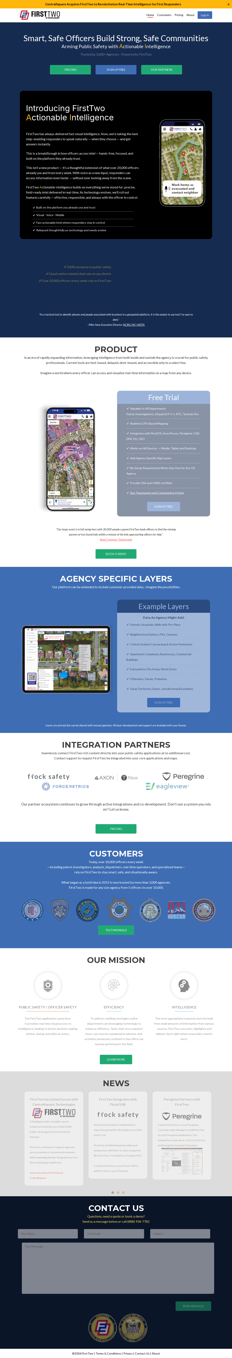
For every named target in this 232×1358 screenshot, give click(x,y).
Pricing (179, 15)
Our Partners (161, 69)
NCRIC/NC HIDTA (134, 324)
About (190, 15)
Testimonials (116, 930)
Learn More (116, 1059)
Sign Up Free (116, 69)
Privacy (128, 1353)
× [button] (228, 4)
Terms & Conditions (108, 1353)
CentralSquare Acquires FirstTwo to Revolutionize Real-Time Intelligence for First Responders (113, 4)
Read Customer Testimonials (116, 539)
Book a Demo (116, 554)
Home (150, 15)
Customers (164, 15)
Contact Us (142, 1353)
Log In (205, 15)
